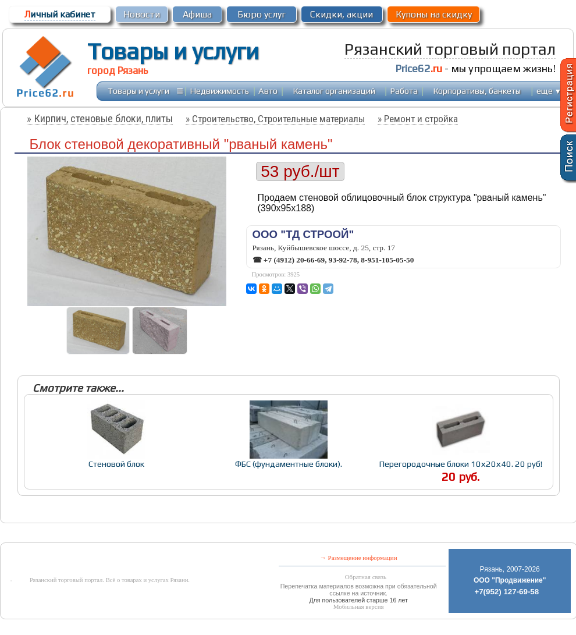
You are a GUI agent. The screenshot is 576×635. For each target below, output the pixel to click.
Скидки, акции (341, 14)
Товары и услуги (173, 51)
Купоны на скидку (434, 14)
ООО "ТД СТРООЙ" (303, 234)
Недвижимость (219, 90)
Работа (404, 90)
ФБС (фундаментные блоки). (288, 464)
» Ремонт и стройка (418, 119)
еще (548, 90)
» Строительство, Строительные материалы (275, 119)
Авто (268, 90)
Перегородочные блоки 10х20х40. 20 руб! (460, 464)
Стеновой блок (116, 464)
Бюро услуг (261, 14)
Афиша (197, 14)
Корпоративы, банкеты (477, 90)
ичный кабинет (59, 14)
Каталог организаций (334, 90)
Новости (141, 14)
